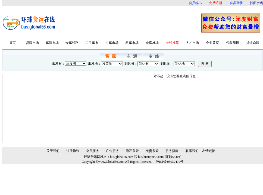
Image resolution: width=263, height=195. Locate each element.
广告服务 (112, 151)
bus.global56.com (121, 157)
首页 (12, 43)
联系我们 (192, 151)
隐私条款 (132, 151)
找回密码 (256, 3)
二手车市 (91, 43)
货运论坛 (252, 43)
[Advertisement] (130, 23)
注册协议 (72, 151)
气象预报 (232, 43)
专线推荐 (172, 43)
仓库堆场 (152, 43)
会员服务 (92, 151)
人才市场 (192, 43)
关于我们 (53, 151)
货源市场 (32, 43)
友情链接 (208, 151)
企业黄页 (212, 43)
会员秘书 (195, 3)
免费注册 (215, 3)
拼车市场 (111, 43)
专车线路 (72, 43)
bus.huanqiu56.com (151, 157)
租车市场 (132, 43)
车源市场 (52, 43)
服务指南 (172, 151)
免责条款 (152, 151)
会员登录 (236, 3)
